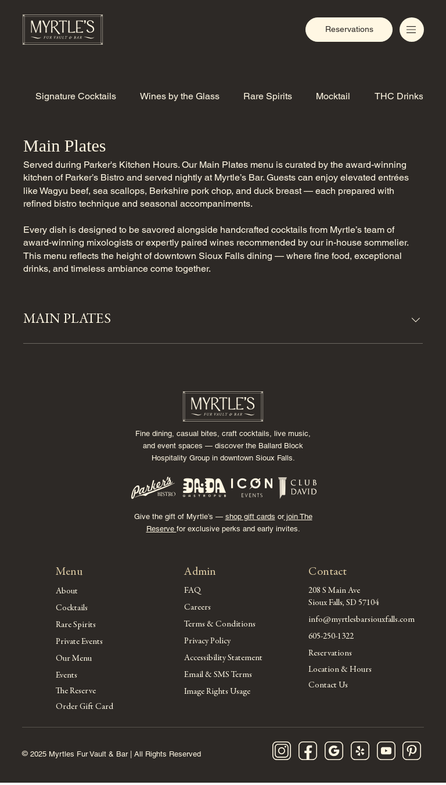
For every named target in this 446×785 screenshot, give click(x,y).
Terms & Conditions (220, 625)
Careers (197, 608)
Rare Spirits (76, 625)
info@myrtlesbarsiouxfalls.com (361, 620)
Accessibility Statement (223, 658)
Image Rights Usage (217, 692)
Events (66, 676)
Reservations (330, 654)
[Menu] (412, 29)
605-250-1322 (331, 637)
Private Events (79, 642)
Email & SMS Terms (218, 675)
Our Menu (74, 659)
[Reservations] (349, 29)
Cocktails (72, 608)
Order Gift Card (84, 709)
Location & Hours (340, 671)
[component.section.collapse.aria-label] (416, 320)
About (67, 592)
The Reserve (76, 693)
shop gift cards (250, 517)
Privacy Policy (207, 642)
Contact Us (328, 687)
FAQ (192, 591)
